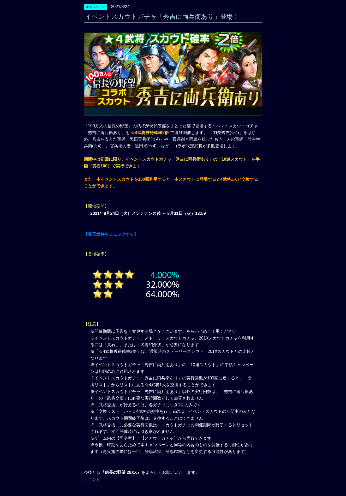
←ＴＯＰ (92, 479)
